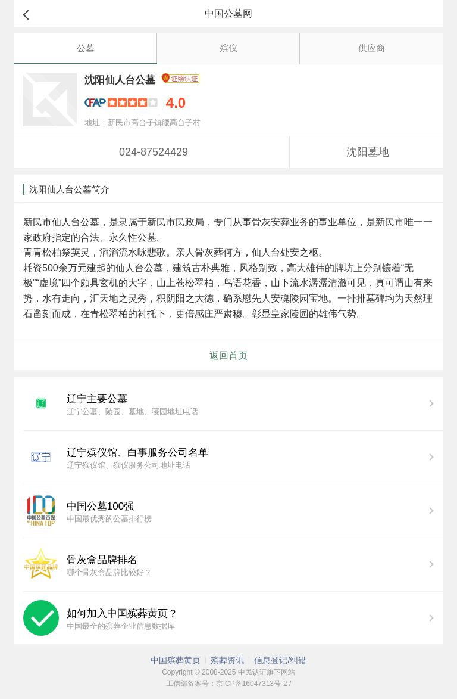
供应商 (371, 48)
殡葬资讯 (227, 660)
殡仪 (228, 48)
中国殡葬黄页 (176, 660)
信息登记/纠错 (280, 660)
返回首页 (228, 355)
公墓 (86, 48)
